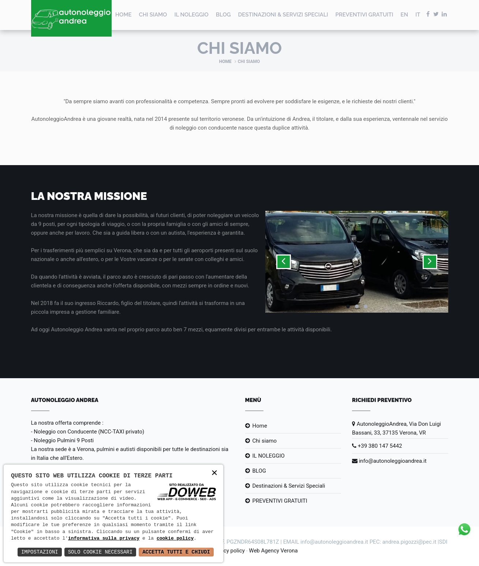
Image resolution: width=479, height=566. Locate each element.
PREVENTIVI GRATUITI (364, 14)
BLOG (223, 14)
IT (417, 14)
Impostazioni (39, 551)
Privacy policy (227, 550)
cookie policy (175, 538)
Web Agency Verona (273, 550)
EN (404, 14)
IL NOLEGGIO (191, 14)
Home (123, 14)
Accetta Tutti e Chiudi (176, 551)
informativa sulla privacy (103, 538)
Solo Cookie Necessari (100, 551)
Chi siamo (153, 14)
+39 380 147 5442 (377, 446)
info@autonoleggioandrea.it (389, 461)
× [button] (214, 473)
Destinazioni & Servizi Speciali (283, 14)
